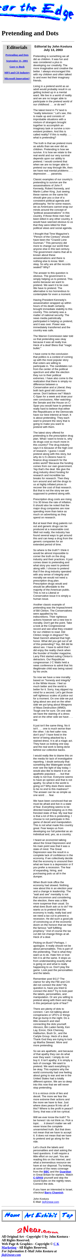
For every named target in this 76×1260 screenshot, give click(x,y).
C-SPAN (38, 1177)
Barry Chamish (54, 1192)
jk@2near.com (50, 1201)
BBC (46, 1171)
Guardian (65, 1171)
